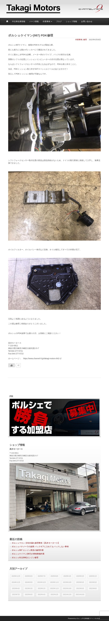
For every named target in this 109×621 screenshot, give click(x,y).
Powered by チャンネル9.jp (84, 618)
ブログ (59, 21)
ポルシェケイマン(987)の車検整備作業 (28, 554)
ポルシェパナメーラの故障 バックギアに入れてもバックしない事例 (40, 546)
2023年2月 (41, 588)
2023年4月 (16, 588)
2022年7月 (16, 594)
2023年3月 (29, 588)
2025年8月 (29, 576)
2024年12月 (16, 582)
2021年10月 (80, 594)
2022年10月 (67, 588)
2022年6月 (29, 594)
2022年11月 (54, 588)
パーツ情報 (34, 21)
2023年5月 (93, 582)
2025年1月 (93, 576)
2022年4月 (41, 594)
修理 (85, 40)
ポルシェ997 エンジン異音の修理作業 (28, 550)
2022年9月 (80, 588)
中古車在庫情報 (18, 21)
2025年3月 (80, 576)
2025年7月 (41, 576)
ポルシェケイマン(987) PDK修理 (30, 35)
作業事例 (47, 21)
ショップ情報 (71, 21)
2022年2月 (54, 594)
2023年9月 (80, 582)
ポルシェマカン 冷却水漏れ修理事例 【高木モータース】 (36, 543)
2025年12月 (16, 576)
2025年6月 (54, 576)
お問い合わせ (86, 21)
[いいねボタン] (11, 365)
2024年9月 (29, 582)
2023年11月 (54, 582)
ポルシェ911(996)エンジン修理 (25, 557)
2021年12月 (67, 594)
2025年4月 (67, 576)
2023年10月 (67, 582)
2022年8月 (93, 588)
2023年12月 (41, 582)
